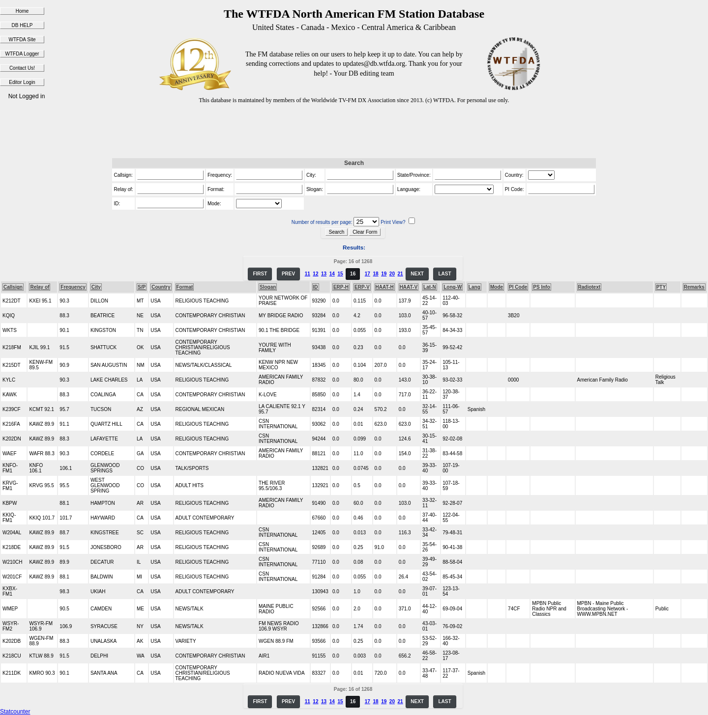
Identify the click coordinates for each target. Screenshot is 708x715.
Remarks (694, 287)
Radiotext (589, 287)
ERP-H (341, 287)
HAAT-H (385, 287)
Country (160, 287)
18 (375, 273)
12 (315, 273)
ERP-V (362, 287)
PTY (661, 287)
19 (383, 273)
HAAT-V (408, 287)
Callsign (13, 287)
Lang (474, 287)
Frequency (73, 287)
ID (315, 287)
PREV (288, 273)
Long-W (452, 287)
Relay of (39, 287)
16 (352, 273)
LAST (444, 273)
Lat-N (429, 287)
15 (340, 273)
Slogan (268, 287)
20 (392, 273)
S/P (142, 287)
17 (367, 273)
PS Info (541, 287)
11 (307, 273)
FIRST (260, 273)
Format (185, 287)
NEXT (417, 273)
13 (323, 273)
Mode (496, 287)
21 (400, 273)
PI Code (518, 287)
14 (332, 273)
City (96, 287)
